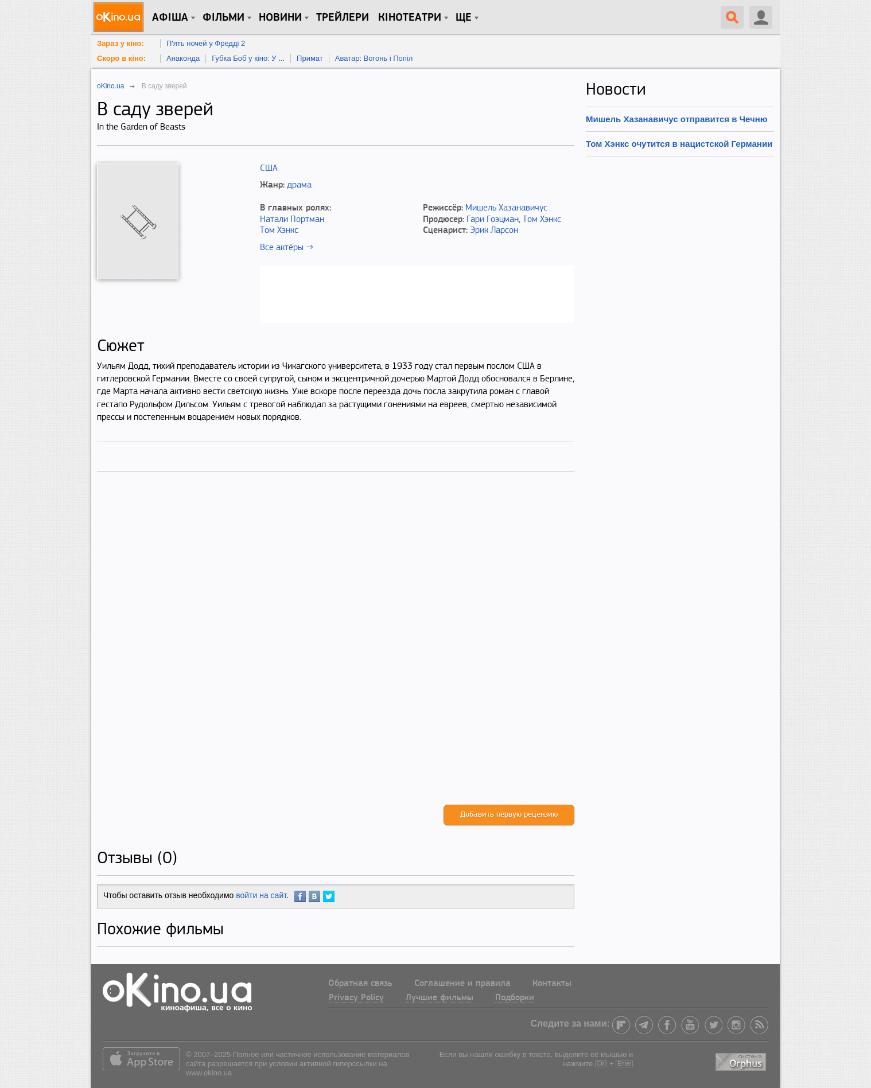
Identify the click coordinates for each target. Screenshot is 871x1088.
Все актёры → (286, 247)
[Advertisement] (335, 650)
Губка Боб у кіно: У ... (248, 58)
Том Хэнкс (279, 230)
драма (299, 185)
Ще (464, 18)
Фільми (223, 18)
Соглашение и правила (462, 983)
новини (280, 18)
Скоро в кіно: (121, 58)
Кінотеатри (409, 18)
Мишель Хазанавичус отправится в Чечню (677, 119)
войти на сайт (261, 895)
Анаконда (183, 58)
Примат (310, 58)
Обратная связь (360, 983)
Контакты (551, 983)
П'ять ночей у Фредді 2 (205, 43)
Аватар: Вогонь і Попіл (374, 58)
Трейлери (342, 18)
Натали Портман (292, 219)
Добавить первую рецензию (509, 814)
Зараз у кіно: (120, 43)
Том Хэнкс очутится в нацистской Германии (679, 144)
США (269, 168)
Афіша (170, 18)
